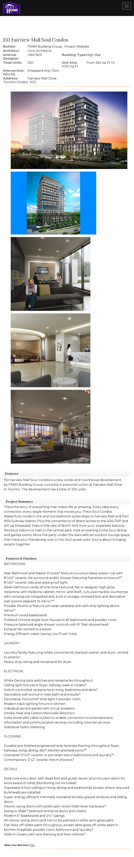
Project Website (76, 46)
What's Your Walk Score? (19, 845)
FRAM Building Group (45, 46)
